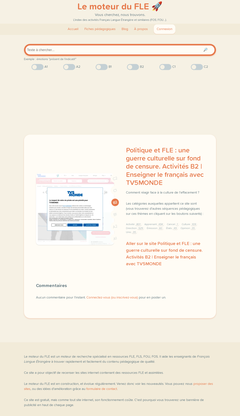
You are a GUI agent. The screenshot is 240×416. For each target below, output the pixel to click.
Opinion (188, 228)
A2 (115, 226)
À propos (141, 29)
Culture (189, 224)
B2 (115, 202)
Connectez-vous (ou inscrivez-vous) (112, 297)
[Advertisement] (120, 102)
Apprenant (154, 224)
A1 (115, 238)
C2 (115, 178)
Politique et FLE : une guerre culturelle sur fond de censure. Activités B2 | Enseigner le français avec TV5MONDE (165, 166)
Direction (135, 228)
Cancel (173, 224)
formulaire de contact (101, 389)
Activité (133, 224)
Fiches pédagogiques (100, 29)
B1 (115, 214)
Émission (155, 228)
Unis (131, 232)
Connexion (164, 29)
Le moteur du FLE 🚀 (120, 6)
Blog (125, 29)
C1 (115, 190)
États (172, 228)
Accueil (73, 29)
